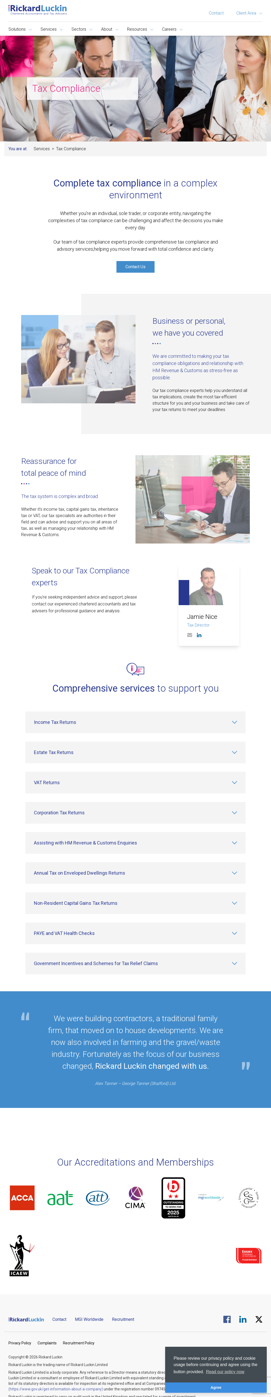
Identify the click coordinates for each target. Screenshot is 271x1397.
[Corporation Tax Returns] (135, 813)
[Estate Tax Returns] (135, 752)
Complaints (47, 1343)
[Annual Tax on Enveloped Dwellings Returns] (135, 873)
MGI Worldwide (89, 1319)
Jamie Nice (202, 616)
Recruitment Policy (78, 1343)
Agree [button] (216, 1387)
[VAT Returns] (135, 782)
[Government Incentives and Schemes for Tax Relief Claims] (135, 963)
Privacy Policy (19, 1343)
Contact (216, 13)
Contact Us (135, 266)
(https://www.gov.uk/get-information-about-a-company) (55, 1389)
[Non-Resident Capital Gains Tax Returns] (135, 903)
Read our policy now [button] (225, 1371)
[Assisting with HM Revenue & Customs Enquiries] (135, 843)
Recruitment (123, 1319)
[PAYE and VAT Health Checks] (135, 933)
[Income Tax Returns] (135, 722)
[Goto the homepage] (37, 9)
